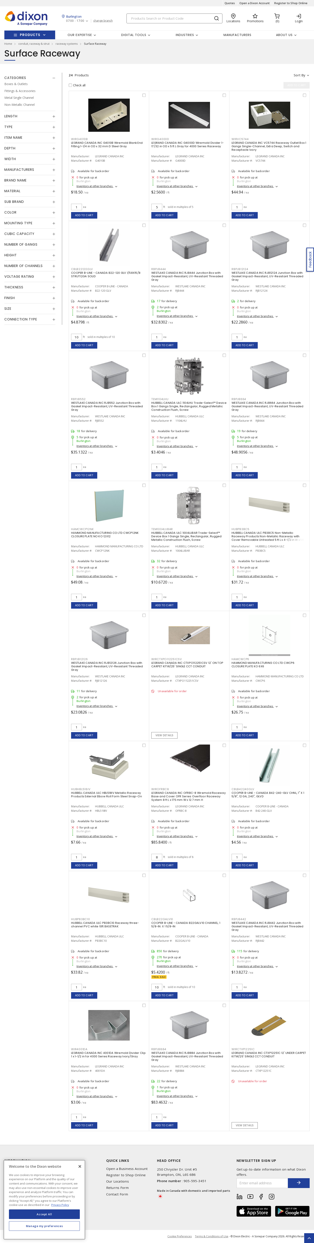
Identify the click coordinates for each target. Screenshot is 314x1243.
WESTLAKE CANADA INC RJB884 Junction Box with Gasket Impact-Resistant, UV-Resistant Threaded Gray (187, 1056)
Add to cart (84, 215)
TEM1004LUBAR (162, 529)
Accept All (44, 1214)
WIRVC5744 (240, 139)
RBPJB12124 (240, 269)
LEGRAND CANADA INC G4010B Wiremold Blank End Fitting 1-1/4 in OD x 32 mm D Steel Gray (107, 144)
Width (10, 159)
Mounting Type (18, 223)
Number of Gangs (21, 244)
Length (10, 116)
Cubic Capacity (19, 233)
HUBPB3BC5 (240, 529)
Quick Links (117, 1160)
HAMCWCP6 (240, 659)
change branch (103, 20)
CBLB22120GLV (82, 269)
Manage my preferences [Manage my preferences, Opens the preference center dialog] (44, 1226)
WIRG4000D (160, 139)
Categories (15, 77)
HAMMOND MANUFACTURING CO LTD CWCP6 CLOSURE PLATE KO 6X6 (263, 664)
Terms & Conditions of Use (211, 1236)
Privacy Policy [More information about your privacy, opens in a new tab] (60, 1205)
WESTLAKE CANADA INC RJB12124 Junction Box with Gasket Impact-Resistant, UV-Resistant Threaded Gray (268, 276)
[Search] (174, 18)
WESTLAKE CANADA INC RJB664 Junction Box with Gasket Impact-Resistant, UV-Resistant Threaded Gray (268, 406)
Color (10, 212)
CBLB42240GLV (243, 789)
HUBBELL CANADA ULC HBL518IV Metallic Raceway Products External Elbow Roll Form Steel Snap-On (106, 794)
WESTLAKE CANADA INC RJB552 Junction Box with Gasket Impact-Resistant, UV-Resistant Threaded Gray (107, 406)
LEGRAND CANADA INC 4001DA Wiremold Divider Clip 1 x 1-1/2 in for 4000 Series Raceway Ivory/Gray (108, 1054)
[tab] (29, 77)
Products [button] (30, 35)
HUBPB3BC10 (80, 919)
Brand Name (15, 180)
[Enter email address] (262, 1183)
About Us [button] (284, 35)
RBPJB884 (158, 1049)
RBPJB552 (78, 399)
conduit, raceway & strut (33, 44)
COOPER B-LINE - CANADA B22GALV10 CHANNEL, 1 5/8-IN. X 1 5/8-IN (185, 924)
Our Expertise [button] (80, 35)
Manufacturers (237, 35)
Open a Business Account (127, 1169)
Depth (9, 148)
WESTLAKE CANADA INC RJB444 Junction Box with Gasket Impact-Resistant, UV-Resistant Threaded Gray (187, 276)
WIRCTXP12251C (243, 1049)
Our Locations (117, 1181)
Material (12, 191)
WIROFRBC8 (160, 789)
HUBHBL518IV (80, 789)
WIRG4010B (79, 139)
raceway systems (67, 44)
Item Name (13, 137)
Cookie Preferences (179, 1236)
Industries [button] (185, 35)
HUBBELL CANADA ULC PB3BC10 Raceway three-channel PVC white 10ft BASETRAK (105, 924)
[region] (44, 1200)
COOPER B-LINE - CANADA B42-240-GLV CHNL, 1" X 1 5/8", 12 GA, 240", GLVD (268, 794)
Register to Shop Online (290, 3)
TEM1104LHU (160, 399)
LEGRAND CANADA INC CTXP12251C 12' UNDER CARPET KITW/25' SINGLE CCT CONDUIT (269, 1054)
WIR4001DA (79, 1049)
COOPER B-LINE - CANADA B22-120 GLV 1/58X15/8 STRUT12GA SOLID (105, 274)
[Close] (80, 1166)
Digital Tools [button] (133, 35)
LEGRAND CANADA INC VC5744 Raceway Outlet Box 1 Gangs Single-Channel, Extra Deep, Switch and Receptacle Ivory (269, 146)
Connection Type (20, 319)
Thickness (13, 287)
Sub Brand (14, 201)
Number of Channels (23, 266)
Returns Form (117, 1188)
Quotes (230, 3)
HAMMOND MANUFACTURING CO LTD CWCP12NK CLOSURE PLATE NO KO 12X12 (105, 534)
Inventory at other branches (95, 186)
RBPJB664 (239, 399)
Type (8, 127)
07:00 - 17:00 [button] (75, 21)
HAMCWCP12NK (82, 529)
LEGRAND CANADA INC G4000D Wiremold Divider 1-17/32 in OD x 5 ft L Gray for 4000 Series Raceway (187, 144)
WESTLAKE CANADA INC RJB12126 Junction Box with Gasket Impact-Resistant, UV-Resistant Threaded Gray (107, 666)
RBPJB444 (158, 269)
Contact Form (117, 1194)
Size (7, 308)
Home (8, 44)
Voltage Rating (19, 276)
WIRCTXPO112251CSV (166, 659)
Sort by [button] (299, 75)
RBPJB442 (239, 919)
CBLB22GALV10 (162, 919)
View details (164, 735)
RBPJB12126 (79, 659)
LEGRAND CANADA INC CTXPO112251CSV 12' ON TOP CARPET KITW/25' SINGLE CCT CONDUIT (187, 664)
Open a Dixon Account (254, 3)
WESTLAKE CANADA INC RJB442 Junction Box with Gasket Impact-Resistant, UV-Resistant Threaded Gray (268, 926)
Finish (9, 298)
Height (10, 255)
